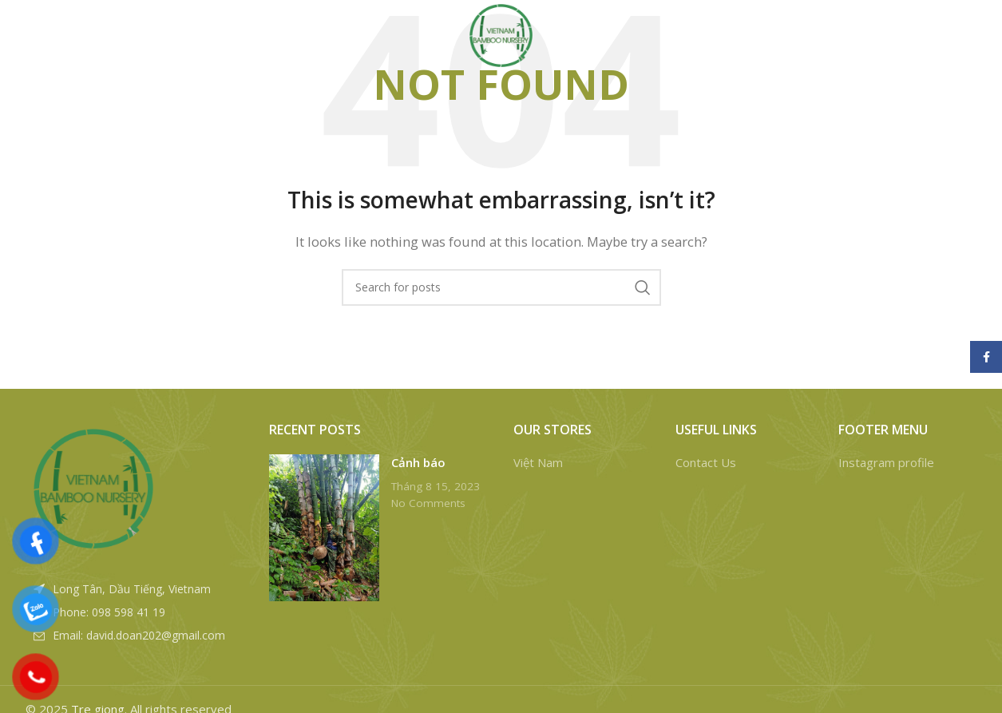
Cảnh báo (418, 462)
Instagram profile (886, 462)
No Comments (428, 503)
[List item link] (136, 612)
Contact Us (705, 462)
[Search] (859, 40)
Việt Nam (538, 462)
